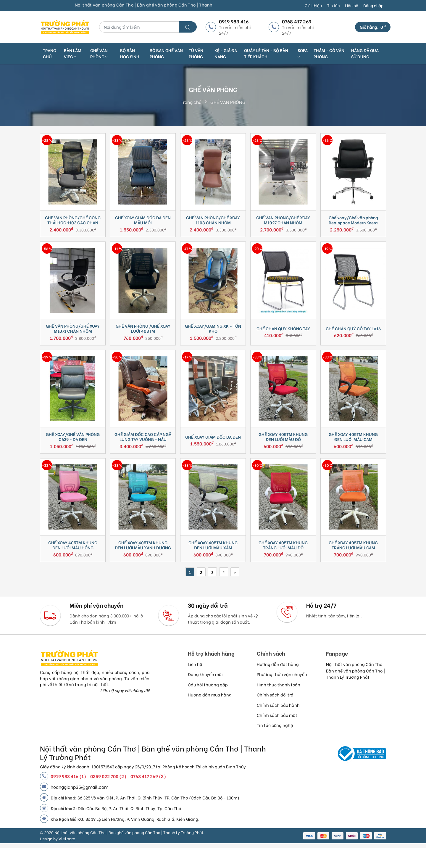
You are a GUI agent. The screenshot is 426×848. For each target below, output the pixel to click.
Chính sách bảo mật (277, 720)
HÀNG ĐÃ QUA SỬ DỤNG (365, 53)
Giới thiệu (313, 5)
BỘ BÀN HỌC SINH (129, 53)
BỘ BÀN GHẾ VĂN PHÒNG (166, 53)
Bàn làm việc (72, 53)
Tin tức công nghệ (275, 730)
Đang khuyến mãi (205, 679)
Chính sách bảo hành (278, 710)
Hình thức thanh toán (278, 689)
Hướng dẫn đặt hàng (278, 669)
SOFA (303, 53)
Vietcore (67, 843)
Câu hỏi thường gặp (208, 689)
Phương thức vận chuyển (282, 679)
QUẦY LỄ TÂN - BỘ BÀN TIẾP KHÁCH (266, 53)
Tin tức (333, 5)
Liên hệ (351, 5)
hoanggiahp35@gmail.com (79, 791)
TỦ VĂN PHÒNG (196, 53)
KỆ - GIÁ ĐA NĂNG (225, 53)
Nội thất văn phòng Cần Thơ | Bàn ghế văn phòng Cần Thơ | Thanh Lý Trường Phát (355, 675)
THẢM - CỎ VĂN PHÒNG (329, 53)
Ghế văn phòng (99, 53)
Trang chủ (49, 53)
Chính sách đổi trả (275, 699)
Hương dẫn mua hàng (210, 699)
